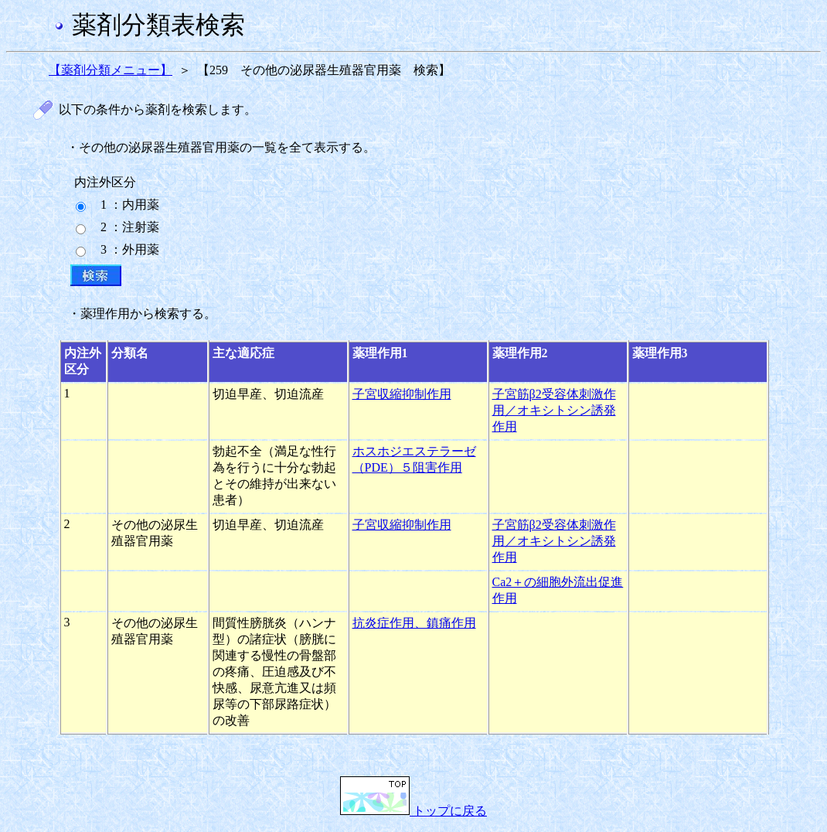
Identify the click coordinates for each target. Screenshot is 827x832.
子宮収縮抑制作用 (401, 394)
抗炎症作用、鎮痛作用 (414, 622)
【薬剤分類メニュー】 (110, 70)
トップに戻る (413, 810)
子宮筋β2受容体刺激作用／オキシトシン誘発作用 (554, 410)
